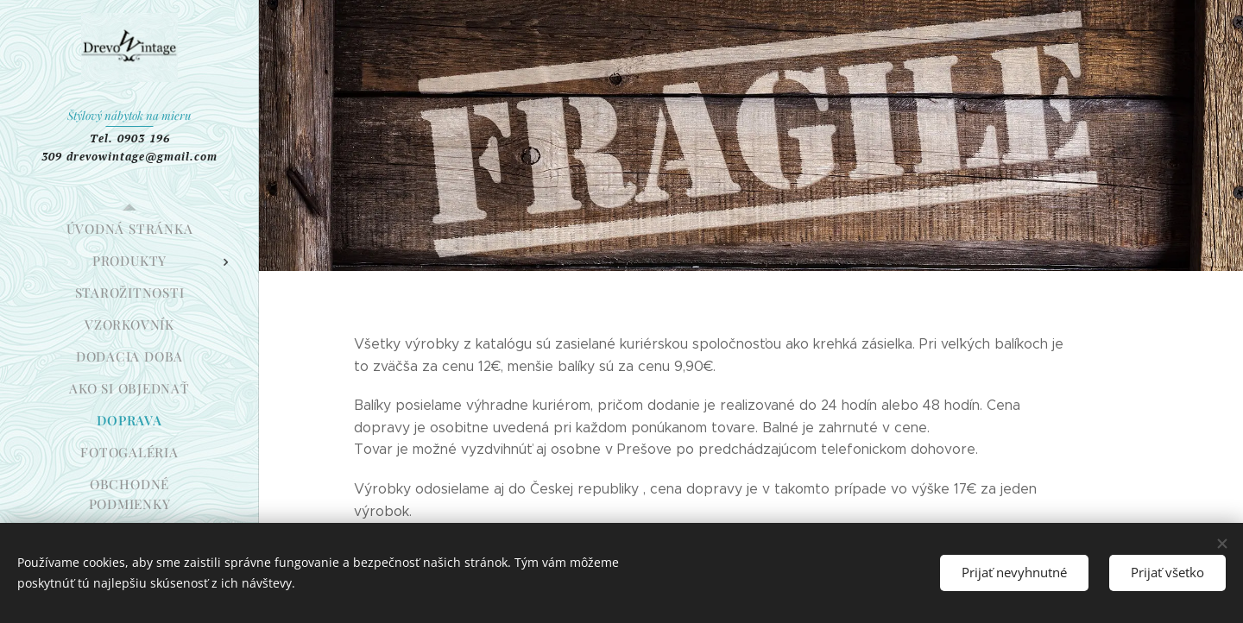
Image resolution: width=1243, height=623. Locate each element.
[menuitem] (129, 229)
